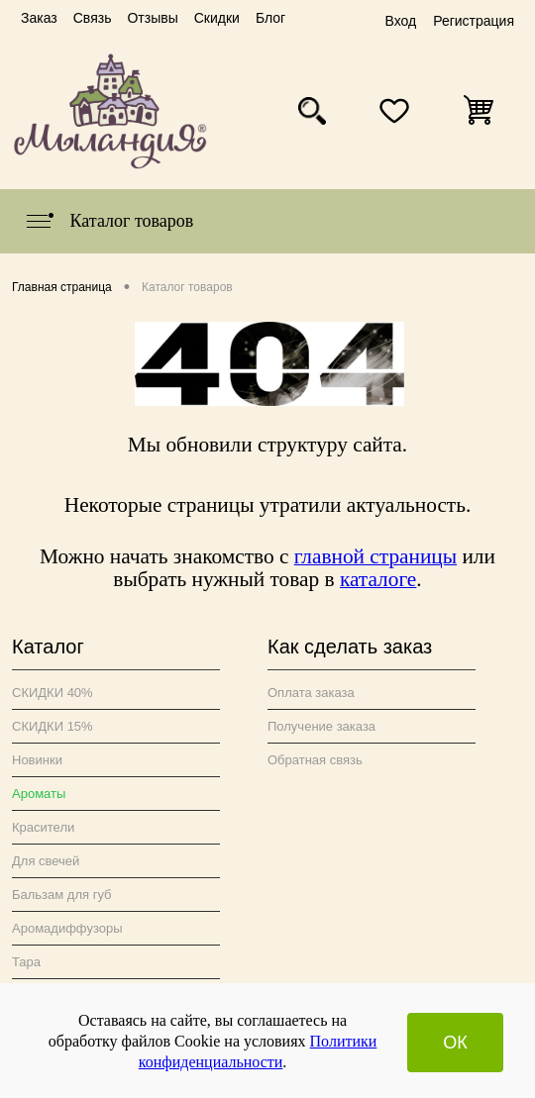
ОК (455, 1042)
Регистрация (473, 21)
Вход (400, 21)
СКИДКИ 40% (52, 692)
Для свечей (45, 860)
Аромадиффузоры (67, 928)
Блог (270, 18)
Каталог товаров (108, 221)
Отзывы (152, 18)
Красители (43, 827)
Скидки (217, 18)
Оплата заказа (311, 692)
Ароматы (38, 793)
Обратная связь (315, 759)
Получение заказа (321, 726)
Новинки (37, 759)
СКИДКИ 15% (52, 726)
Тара (26, 961)
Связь (92, 18)
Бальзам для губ (62, 894)
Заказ (39, 18)
